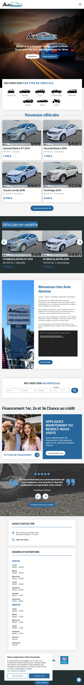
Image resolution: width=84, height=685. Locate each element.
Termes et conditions (18, 671)
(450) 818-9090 (22, 540)
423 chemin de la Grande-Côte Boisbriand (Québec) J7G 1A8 (27, 533)
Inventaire (32, 56)
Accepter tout (39, 676)
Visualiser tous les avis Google (42, 505)
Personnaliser (17, 676)
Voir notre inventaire (41, 208)
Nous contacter (49, 56)
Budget (62, 389)
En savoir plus (45, 362)
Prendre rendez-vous (55, 453)
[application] (58, 343)
